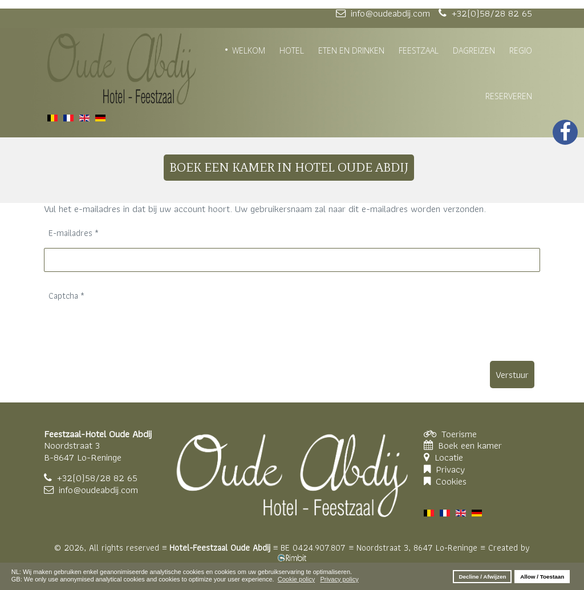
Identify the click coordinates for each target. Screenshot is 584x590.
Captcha (66, 295)
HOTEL (291, 50)
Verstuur (512, 375)
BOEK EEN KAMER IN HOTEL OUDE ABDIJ (288, 167)
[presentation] (130, 333)
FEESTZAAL (419, 50)
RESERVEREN (508, 96)
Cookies (451, 481)
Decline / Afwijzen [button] (482, 576)
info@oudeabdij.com (98, 490)
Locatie (450, 457)
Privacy (450, 469)
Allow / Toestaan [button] (542, 576)
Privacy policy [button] (339, 579)
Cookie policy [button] (296, 579)
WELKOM (248, 50)
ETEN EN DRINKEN (351, 50)
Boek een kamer (470, 445)
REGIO (520, 50)
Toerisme (459, 434)
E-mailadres (73, 233)
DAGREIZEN (474, 50)
